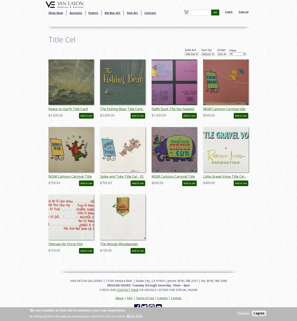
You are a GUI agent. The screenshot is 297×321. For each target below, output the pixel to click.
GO (215, 12)
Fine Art (132, 13)
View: (233, 50)
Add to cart (86, 115)
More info (134, 316)
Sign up (244, 12)
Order (221, 50)
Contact (150, 13)
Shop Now (55, 13)
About (120, 298)
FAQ (130, 298)
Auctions (76, 13)
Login (228, 12)
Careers (162, 298)
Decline (243, 313)
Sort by (206, 50)
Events (93, 13)
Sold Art (190, 50)
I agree (259, 313)
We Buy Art (112, 13)
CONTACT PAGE (128, 290)
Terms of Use (145, 298)
